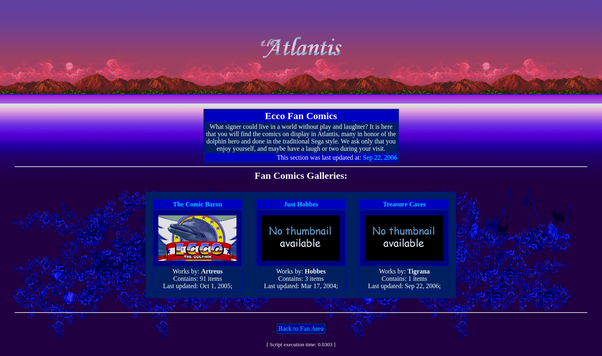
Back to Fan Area (301, 328)
